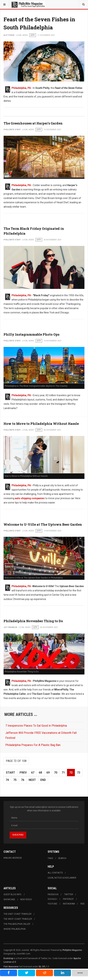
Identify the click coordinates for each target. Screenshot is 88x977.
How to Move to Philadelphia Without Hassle (41, 423)
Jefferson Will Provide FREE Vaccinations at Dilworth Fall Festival (41, 735)
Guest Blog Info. (13, 894)
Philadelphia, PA (21, 88)
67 (32, 772)
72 (71, 772)
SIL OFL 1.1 (44, 966)
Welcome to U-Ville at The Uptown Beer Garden (43, 524)
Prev (23, 772)
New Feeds (26, 899)
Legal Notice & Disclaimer (62, 878)
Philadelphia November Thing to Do (33, 621)
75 (15, 780)
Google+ (52, 899)
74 (7, 780)
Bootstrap (8, 958)
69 (48, 772)
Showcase (9, 899)
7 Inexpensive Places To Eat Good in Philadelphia (36, 725)
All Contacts (55, 873)
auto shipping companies (29, 498)
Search (62, 858)
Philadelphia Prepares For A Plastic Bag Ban (32, 745)
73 (78, 772)
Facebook (53, 894)
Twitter (68, 894)
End (43, 780)
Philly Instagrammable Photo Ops (31, 334)
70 (55, 772)
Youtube (52, 903)
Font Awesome (11, 966)
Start (10, 772)
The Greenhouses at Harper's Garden (33, 123)
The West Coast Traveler (18, 919)
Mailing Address (13, 858)
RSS (82, 903)
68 (40, 772)
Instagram (69, 903)
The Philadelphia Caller (17, 924)
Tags (50, 858)
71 (63, 772)
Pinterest (68, 899)
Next (32, 780)
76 (22, 780)
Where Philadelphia (14, 929)
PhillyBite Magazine (72, 950)
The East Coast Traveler (17, 914)
